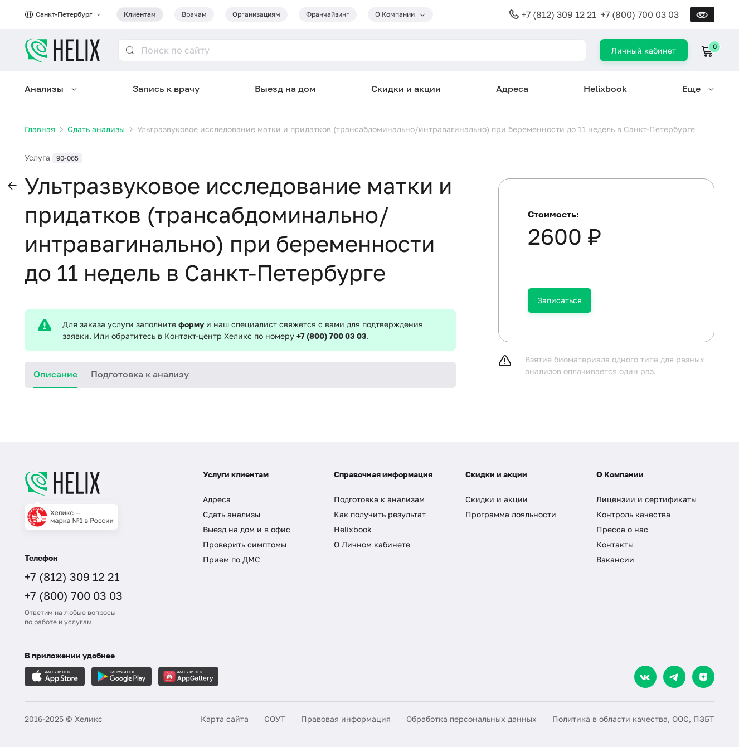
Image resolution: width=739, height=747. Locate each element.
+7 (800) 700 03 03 (640, 14)
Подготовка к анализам (379, 499)
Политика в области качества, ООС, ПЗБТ (633, 719)
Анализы (44, 88)
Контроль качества (633, 514)
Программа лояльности (510, 514)
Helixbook (605, 88)
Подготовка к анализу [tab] (140, 374)
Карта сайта (225, 719)
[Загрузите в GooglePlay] (121, 676)
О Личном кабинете (372, 544)
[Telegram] (674, 677)
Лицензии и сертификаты (646, 499)
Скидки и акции (406, 88)
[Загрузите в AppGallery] (188, 676)
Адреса (512, 88)
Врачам (194, 14)
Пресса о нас (622, 529)
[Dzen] (703, 677)
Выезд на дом (285, 88)
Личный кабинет (643, 50)
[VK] (645, 677)
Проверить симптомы (244, 544)
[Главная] (103, 483)
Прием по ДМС (231, 559)
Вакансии (615, 559)
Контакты (615, 544)
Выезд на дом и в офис (246, 529)
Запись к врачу (166, 88)
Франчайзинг (327, 14)
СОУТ (274, 719)
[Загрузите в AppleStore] (55, 676)
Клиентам (140, 14)
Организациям (256, 14)
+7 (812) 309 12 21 (559, 14)
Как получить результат (380, 514)
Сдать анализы (231, 514)
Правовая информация (346, 719)
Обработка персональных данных (471, 719)
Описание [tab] (55, 374)
